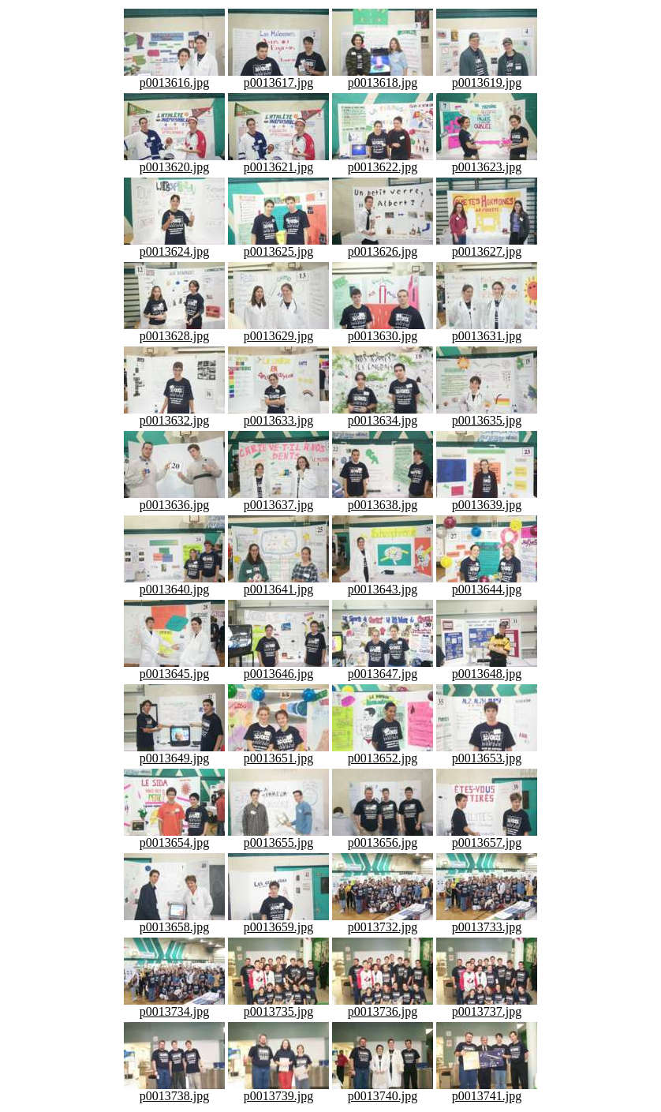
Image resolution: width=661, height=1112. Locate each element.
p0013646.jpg (278, 668)
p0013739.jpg (278, 1090)
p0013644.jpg (486, 583)
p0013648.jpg (486, 668)
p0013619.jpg (486, 77)
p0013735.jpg (278, 1006)
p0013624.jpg (174, 246)
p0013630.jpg (382, 330)
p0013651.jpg (278, 752)
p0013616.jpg (174, 77)
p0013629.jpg (278, 330)
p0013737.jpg (486, 1006)
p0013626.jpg (382, 246)
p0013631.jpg (486, 330)
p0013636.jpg (174, 499)
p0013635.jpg (486, 414)
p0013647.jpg (382, 668)
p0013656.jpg (382, 837)
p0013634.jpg (382, 414)
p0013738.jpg (174, 1090)
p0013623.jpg (486, 161)
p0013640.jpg (174, 583)
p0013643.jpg (382, 583)
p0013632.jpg (174, 414)
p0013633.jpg (278, 414)
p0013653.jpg (486, 752)
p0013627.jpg (486, 246)
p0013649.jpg (174, 752)
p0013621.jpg (278, 161)
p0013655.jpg (278, 837)
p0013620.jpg (174, 161)
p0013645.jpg (174, 668)
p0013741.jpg (486, 1090)
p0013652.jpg (382, 752)
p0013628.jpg (174, 330)
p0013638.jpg (382, 499)
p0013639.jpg (486, 499)
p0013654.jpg (174, 837)
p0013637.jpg (278, 499)
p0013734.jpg (174, 1006)
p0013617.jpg (278, 77)
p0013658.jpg (174, 921)
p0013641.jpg (278, 583)
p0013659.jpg (278, 921)
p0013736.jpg (382, 1006)
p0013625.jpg (278, 246)
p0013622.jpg (382, 161)
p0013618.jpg (382, 77)
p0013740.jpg (382, 1090)
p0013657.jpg (486, 837)
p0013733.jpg (486, 921)
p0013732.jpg (382, 921)
